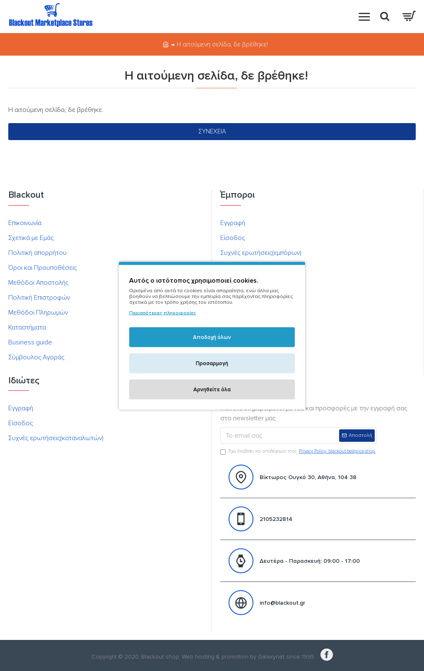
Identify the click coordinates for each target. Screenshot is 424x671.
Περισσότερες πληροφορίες (162, 313)
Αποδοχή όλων (212, 337)
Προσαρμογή (212, 363)
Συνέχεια (212, 131)
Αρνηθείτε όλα (212, 389)
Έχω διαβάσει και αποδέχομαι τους (298, 451)
